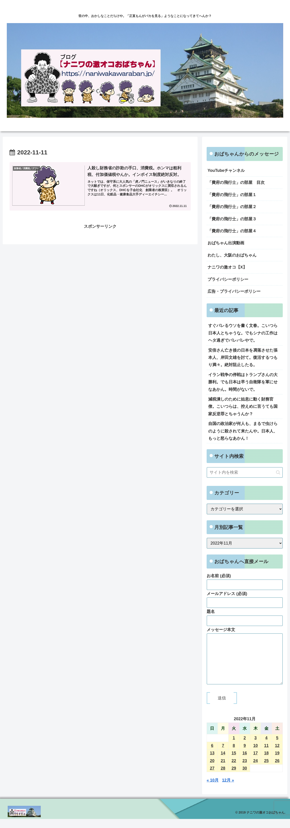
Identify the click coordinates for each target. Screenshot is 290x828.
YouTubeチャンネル (226, 170)
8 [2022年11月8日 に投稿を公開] (234, 754)
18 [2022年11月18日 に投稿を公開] (266, 762)
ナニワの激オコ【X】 (227, 267)
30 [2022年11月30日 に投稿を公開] (244, 777)
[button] (278, 472)
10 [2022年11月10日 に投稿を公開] (255, 754)
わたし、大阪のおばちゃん (232, 255)
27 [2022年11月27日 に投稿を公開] (212, 777)
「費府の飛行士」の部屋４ (232, 231)
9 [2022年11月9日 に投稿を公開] (245, 754)
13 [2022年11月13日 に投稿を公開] (212, 762)
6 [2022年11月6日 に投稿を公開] (212, 754)
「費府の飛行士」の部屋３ (232, 219)
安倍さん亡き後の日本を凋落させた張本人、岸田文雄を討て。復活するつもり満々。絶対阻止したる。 (243, 357)
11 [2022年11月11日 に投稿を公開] (266, 754)
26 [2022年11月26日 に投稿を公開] (277, 770)
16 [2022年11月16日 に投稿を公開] (244, 762)
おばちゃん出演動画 (226, 243)
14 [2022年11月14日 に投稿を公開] (223, 762)
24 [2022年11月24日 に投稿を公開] (255, 770)
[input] (245, 472)
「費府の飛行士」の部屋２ (232, 206)
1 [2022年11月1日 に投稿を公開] (234, 747)
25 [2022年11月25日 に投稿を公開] (266, 770)
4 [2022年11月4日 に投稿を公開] (266, 747)
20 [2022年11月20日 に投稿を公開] (212, 770)
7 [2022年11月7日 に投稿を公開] (223, 754)
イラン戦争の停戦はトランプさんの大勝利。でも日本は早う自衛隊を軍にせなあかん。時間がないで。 (243, 382)
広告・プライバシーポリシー (234, 291)
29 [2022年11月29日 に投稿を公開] (234, 777)
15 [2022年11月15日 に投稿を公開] (234, 762)
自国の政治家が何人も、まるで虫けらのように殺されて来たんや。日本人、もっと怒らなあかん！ (243, 431)
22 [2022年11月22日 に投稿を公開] (234, 770)
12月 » (228, 789)
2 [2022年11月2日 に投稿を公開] (245, 747)
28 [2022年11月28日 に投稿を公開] (223, 777)
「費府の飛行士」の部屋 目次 (236, 182)
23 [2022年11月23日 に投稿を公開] (244, 770)
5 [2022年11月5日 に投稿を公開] (277, 747)
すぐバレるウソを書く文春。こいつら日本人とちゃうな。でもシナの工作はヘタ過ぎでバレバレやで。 (243, 333)
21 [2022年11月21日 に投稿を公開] (223, 770)
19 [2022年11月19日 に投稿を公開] (277, 762)
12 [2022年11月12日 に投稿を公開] (277, 754)
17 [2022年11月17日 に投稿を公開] (255, 762)
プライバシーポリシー (228, 279)
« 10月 (213, 789)
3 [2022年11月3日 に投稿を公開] (255, 747)
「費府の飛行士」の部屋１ (232, 194)
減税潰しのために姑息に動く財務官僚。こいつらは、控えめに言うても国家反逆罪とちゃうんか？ (243, 406)
